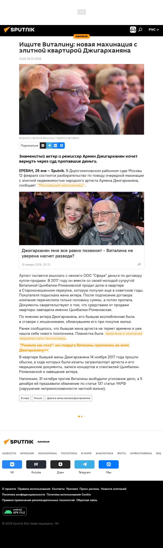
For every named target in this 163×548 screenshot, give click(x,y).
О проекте (9, 489)
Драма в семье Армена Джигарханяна (68, 398)
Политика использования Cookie (69, 494)
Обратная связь (86, 500)
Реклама (72, 489)
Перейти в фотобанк (67, 137)
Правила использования (34, 489)
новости (9, 453)
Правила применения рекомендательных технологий (38, 500)
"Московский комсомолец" (61, 185)
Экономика (47, 453)
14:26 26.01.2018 (30, 59)
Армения (27, 453)
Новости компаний (113, 489)
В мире (25, 398)
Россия (38, 398)
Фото (121, 453)
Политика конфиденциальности (23, 494)
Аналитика (104, 453)
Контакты (58, 489)
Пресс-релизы (89, 489)
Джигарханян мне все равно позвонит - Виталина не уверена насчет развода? (77, 253)
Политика (69, 453)
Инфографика (141, 453)
